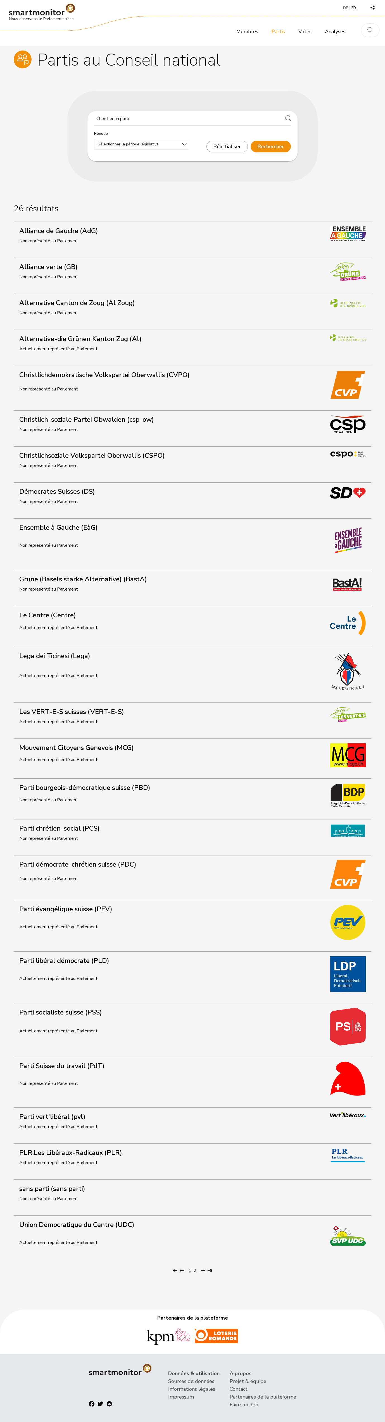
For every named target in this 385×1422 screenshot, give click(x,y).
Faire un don (244, 1404)
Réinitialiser (227, 146)
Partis (278, 31)
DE (345, 8)
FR (353, 8)
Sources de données (191, 1381)
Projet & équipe (248, 1381)
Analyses (335, 31)
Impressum (181, 1397)
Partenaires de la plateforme (263, 1397)
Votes (305, 31)
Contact (239, 1389)
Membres (247, 31)
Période (101, 133)
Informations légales (191, 1389)
